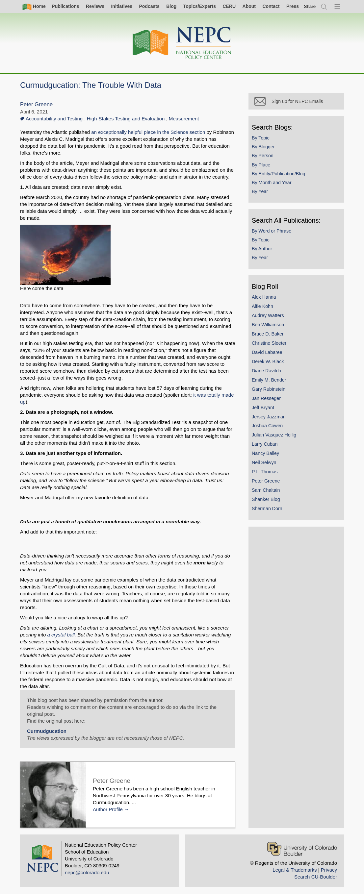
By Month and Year (271, 182)
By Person (262, 155)
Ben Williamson (268, 324)
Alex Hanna (264, 297)
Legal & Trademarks (295, 870)
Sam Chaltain (266, 490)
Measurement (184, 118)
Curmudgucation (46, 731)
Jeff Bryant (263, 407)
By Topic (261, 137)
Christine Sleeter (269, 343)
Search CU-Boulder (315, 877)
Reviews (95, 6)
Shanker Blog (266, 499)
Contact (270, 6)
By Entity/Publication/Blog (278, 173)
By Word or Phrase (271, 231)
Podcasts (149, 6)
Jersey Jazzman (269, 416)
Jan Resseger (266, 398)
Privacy (329, 870)
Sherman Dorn (267, 508)
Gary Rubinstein (268, 389)
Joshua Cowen (267, 425)
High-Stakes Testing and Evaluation (126, 118)
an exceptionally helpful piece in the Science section (148, 132)
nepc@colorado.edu (87, 872)
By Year (260, 191)
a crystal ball (61, 634)
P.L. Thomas (265, 471)
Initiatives (121, 6)
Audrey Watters (268, 315)
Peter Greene (36, 104)
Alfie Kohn (262, 306)
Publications (65, 6)
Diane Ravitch (266, 370)
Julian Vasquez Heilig (274, 434)
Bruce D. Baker (268, 333)
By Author (262, 248)
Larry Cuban (264, 444)
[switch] (310, 6)
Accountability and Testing (54, 118)
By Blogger (263, 146)
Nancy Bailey (265, 453)
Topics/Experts (199, 6)
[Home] (182, 43)
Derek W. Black (268, 361)
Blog (171, 6)
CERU (229, 6)
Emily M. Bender (269, 380)
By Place (261, 164)
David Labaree (267, 352)
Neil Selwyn (264, 462)
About (249, 6)
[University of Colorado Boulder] (302, 848)
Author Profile (108, 809)
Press (292, 6)
